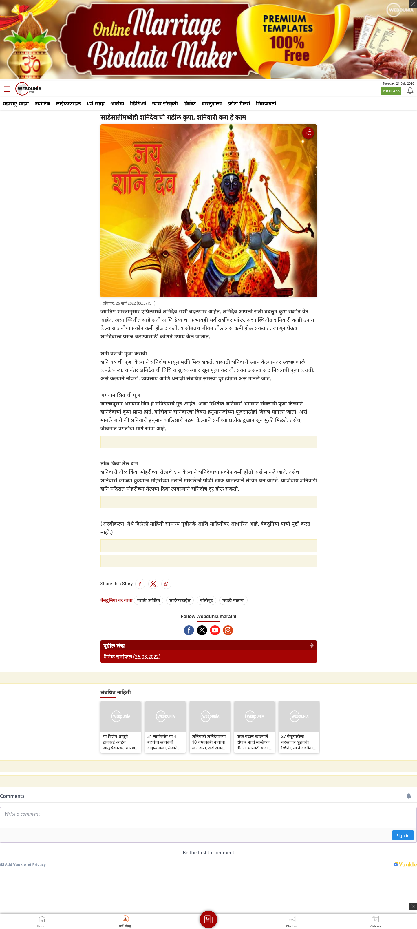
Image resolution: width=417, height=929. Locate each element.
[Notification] (409, 90)
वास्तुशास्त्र (212, 103)
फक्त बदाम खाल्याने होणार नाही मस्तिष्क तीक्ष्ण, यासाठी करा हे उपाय (254, 742)
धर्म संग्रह (96, 103)
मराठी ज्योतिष (148, 600)
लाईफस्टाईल (68, 103)
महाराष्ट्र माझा (16, 103)
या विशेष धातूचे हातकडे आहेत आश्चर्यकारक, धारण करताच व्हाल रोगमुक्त (120, 742)
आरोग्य (117, 103)
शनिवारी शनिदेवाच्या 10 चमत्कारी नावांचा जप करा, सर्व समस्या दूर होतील (209, 742)
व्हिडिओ (138, 103)
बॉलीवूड (206, 600)
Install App (391, 91)
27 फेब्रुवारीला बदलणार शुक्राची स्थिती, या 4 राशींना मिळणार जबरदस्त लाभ (297, 742)
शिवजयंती (266, 103)
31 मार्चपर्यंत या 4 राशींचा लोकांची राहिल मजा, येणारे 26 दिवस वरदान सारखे (165, 742)
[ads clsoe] (413, 906)
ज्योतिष (42, 103)
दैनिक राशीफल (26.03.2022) (132, 656)
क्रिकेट (190, 103)
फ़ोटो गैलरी (239, 103)
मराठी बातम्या (233, 600)
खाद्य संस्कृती (165, 103)
